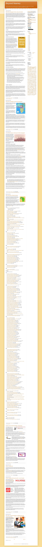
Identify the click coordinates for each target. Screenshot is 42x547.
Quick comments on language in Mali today (11, 369)
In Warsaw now (8, 228)
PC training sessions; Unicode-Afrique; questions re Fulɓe (13, 213)
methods (35, 91)
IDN (29, 74)
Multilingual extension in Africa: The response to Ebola (12, 358)
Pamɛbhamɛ (28, 80)
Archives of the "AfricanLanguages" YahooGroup (14, 425)
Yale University (29, 85)
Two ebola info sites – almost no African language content (13, 302)
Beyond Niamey (29, 24)
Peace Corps (34, 80)
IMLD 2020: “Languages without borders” (11, 409)
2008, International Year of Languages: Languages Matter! (13, 254)
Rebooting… (8, 391)
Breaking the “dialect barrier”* (10, 342)
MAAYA (29, 77)
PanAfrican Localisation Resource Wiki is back (11, 349)
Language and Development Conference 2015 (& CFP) (12, 323)
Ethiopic (35, 71)
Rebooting (18, 149)
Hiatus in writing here (9, 417)
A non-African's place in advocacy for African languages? (15, 132)
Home (14, 539)
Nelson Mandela (35, 78)
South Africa (30, 82)
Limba (34, 76)
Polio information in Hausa (9, 385)
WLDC (28, 84)
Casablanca (29, 70)
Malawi (32, 77)
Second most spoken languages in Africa (11, 320)
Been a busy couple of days (10, 241)
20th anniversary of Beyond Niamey (12, 195)
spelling (32, 94)
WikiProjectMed (32, 84)
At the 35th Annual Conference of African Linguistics (12, 225)
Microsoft (28, 78)
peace (33, 92)
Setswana (35, 81)
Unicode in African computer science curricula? (11, 347)
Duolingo (18, 68)
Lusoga (28, 77)
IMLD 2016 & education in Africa (10, 352)
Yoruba (35, 85)
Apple (29, 68)
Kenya (30, 75)
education (8, 537)
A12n (28, 66)
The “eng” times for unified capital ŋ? (10, 283)
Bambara (30, 69)
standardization (35, 94)
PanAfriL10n (31, 80)
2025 (28, 35)
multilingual (15, 537)
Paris (32, 80)
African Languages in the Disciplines (10, 355)
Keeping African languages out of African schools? (12, 311)
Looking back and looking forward (10, 273)
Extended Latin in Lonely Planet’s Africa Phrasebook (12, 388)
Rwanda (30, 81)
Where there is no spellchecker (10, 277)
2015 (28, 43)
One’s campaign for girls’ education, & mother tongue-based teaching (14, 387)
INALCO (33, 74)
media (34, 91)
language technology (17, 192)
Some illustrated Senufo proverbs (10, 368)
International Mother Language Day (10, 256)
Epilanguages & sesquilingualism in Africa (11, 379)
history (7, 463)
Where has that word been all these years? (11, 326)
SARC (31, 81)
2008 (28, 47)
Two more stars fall (9, 263)
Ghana (31, 73)
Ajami (22, 55)
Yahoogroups (10, 463)
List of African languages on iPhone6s (11, 346)
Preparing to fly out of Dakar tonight (10, 242)
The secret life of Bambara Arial (10, 335)
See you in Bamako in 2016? (10, 287)
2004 (28, 50)
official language (29, 92)
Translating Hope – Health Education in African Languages (13, 307)
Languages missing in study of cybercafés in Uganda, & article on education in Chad (15, 224)
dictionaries (35, 87)
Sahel (32, 81)
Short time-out (8, 351)
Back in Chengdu (8, 243)
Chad (30, 70)
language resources (32, 90)
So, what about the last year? (10, 249)
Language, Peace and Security (10, 286)
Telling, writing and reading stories (10, 337)
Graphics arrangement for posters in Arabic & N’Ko (12, 344)
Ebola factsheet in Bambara (10, 298)
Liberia (32, 76)
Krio (34, 75)
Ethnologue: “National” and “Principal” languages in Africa (13, 301)
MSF (30, 77)
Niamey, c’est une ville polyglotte (10, 212)
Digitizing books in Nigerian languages (11, 384)
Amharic (28, 68)
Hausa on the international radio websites (11, 332)
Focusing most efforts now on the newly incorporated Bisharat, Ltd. (13, 226)
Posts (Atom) (9, 540)
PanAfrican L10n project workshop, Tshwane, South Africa (13, 252)
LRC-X (30, 76)
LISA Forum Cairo (9, 244)
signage (28, 94)
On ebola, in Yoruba (9, 293)
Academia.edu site (30, 28)
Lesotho (31, 76)
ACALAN (30, 66)
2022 (28, 37)
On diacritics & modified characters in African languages (12, 330)
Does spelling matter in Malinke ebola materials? (12, 315)
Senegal (34, 81)
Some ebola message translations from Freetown (12, 292)
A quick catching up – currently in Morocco (11, 233)
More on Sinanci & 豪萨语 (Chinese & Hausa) (11, 357)
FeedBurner (29, 60)
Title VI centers (20, 156)
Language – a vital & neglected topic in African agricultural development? (14, 250)
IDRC (30, 74)
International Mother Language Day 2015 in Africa (12, 336)
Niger (35, 79)
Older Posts (24, 539)
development (14, 192)
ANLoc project (29, 16)
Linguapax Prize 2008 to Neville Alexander (11, 259)
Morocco (30, 78)
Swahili (33, 82)
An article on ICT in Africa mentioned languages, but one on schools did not (14, 229)
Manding (35, 77)
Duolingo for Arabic (18, 73)
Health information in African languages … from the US (12, 318)
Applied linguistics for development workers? (11, 321)
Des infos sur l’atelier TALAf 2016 (10, 360)
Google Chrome (35, 73)
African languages (8, 192)
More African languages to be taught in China (11, 378)
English (32, 71)
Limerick (35, 76)
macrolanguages (32, 91)
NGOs (33, 78)
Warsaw (30, 84)
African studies (12, 192)
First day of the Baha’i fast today (10, 223)
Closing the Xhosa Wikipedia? (10, 262)
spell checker (30, 94)
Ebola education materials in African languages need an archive (13, 340)
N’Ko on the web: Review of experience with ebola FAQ (12, 296)
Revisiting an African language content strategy (11, 371)
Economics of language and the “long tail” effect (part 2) (12, 304)
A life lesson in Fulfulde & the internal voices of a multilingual (13, 403)
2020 (28, 39)
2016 (28, 42)
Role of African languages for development (11, 257)
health (29, 89)
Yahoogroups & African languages (10, 406)
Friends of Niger (29, 21)
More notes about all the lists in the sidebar (11, 274)
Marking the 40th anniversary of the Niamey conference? (12, 382)
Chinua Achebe (33, 70)
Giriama (32, 73)
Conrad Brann (35, 70)
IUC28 (35, 74)
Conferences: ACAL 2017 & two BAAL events (11, 373)
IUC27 (34, 74)
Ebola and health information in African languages (12, 289)
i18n (32, 89)
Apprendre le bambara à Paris (10, 282)
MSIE (31, 77)
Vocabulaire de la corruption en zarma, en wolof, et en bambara (13, 381)
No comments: (11, 462)
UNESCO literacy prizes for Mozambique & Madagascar (12, 329)
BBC (33, 68)
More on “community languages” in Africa (11, 339)
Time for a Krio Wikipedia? (9, 308)
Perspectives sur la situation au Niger (10, 235)
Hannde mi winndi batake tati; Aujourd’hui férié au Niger (12, 221)
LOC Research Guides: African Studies (32, 20)
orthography (31, 92)
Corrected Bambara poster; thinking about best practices (12, 343)
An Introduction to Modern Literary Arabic (12, 44)
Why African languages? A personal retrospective (14, 101)
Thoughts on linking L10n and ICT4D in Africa (11, 333)
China (31, 70)
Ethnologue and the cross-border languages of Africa (12, 279)
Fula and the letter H (9, 299)
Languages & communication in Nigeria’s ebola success (12, 305)
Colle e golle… (8, 210)
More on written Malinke (9, 317)
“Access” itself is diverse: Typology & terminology (12, 392)
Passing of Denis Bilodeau (9, 267)
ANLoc (35, 66)
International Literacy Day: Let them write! (11, 366)
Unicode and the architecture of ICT (10, 324)
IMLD (10, 512)
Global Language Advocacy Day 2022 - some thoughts (12, 415)
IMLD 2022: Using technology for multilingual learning (15, 515)
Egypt (30, 71)
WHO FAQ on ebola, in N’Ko (10, 295)
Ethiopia (34, 71)
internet (35, 89)
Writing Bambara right (9, 310)
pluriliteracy (35, 92)
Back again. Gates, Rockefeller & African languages (12, 246)
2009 (28, 46)
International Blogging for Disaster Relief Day (11, 236)
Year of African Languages (32, 85)
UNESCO (35, 83)
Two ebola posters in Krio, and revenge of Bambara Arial (12, 341)
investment (28, 90)
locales (29, 91)
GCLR (7, 512)
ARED (28, 67)
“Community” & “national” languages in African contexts (12, 338)
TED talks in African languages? (10, 363)
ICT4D (28, 74)
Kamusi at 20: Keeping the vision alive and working (12, 290)
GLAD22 (9, 512)
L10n (35, 75)
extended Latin (34, 88)
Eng (31, 71)
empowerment (31, 88)
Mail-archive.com (21, 431)
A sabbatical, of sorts (8, 137)
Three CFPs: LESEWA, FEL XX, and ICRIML (11, 362)
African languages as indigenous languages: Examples (12, 405)
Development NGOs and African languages (11, 260)
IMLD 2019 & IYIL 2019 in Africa (10, 402)
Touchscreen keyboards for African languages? (11, 276)
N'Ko (31, 78)
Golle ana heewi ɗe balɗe (9, 215)
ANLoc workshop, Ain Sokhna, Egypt (10, 266)
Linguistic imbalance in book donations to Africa (12, 327)
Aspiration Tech (31, 68)
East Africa (29, 71)
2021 (28, 38)
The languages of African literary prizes (11, 354)
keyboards (30, 90)
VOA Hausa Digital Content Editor (10, 365)
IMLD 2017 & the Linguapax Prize (10, 376)
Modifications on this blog (9, 232)
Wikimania (35, 84)
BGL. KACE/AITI (35, 68)
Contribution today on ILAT (9, 216)
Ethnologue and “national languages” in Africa (11, 280)
